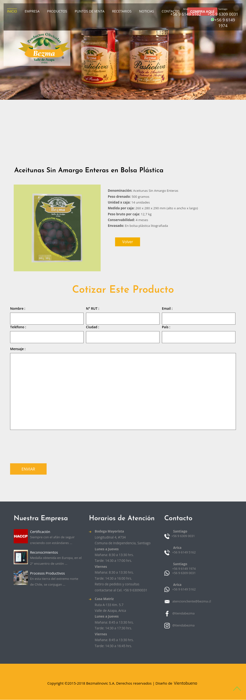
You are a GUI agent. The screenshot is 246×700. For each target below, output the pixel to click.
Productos (57, 11)
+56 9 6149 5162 (185, 14)
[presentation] (46, 445)
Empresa (32, 11)
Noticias (146, 11)
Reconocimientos (44, 552)
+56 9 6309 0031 (222, 14)
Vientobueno (185, 683)
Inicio (12, 11)
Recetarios (122, 11)
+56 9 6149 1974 (225, 22)
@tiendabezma (183, 613)
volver (127, 241)
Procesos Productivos (47, 573)
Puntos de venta (90, 11)
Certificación (40, 531)
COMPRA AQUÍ (202, 11)
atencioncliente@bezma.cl (191, 601)
